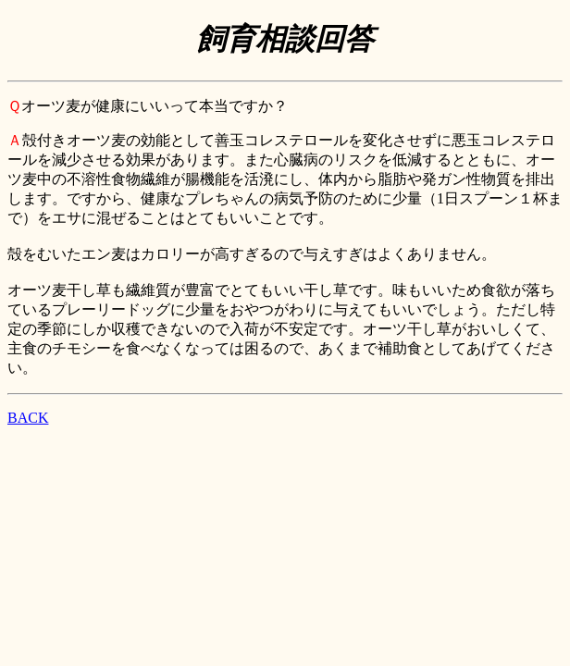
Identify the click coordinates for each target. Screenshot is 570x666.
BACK (27, 418)
